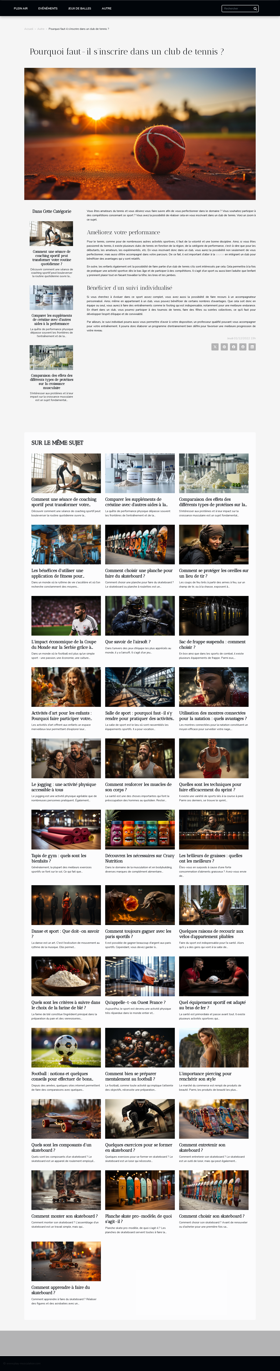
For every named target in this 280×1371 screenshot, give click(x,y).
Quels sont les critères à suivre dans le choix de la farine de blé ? (65, 1005)
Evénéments (48, 9)
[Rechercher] (240, 8)
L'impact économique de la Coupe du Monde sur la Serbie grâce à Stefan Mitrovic (63, 647)
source (220, 254)
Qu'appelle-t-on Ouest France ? (135, 1002)
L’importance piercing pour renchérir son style (205, 1076)
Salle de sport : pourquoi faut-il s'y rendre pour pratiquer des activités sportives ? (138, 718)
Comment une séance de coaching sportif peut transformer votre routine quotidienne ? (51, 258)
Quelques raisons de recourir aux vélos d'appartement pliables (211, 934)
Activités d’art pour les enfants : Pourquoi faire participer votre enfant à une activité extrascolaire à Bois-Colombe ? (65, 721)
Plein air (21, 9)
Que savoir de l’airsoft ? (128, 641)
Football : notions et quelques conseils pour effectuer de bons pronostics (61, 1079)
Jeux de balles (79, 9)
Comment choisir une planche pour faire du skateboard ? (139, 573)
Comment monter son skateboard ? (64, 1216)
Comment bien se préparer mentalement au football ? (130, 1076)
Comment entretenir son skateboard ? (202, 1147)
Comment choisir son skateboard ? (212, 1216)
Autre (106, 9)
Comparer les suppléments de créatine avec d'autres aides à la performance (52, 320)
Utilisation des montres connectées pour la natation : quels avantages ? (213, 715)
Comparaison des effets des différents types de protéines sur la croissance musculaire (51, 382)
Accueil (28, 29)
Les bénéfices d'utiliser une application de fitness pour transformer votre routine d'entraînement (57, 578)
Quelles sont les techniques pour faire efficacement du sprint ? (210, 787)
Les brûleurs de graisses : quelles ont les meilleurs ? (210, 858)
